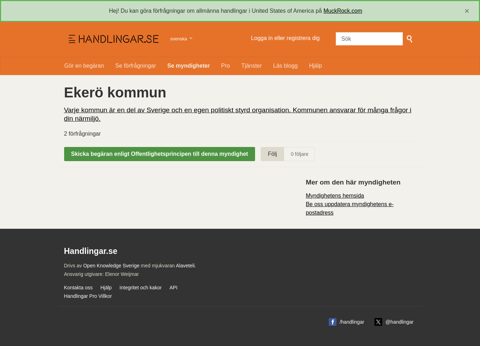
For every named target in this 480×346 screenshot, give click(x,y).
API (173, 287)
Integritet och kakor (140, 287)
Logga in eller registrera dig (285, 38)
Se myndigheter (188, 66)
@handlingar (399, 322)
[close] (467, 10)
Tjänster (251, 66)
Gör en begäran (84, 66)
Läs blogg (285, 66)
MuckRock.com (342, 11)
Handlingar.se (113, 39)
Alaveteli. (186, 265)
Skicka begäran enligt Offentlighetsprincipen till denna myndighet (159, 154)
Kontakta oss (78, 287)
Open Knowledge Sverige (111, 265)
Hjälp (315, 66)
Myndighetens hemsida (335, 196)
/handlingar (352, 322)
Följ (272, 154)
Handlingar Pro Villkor (88, 296)
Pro (225, 66)
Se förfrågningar (135, 66)
